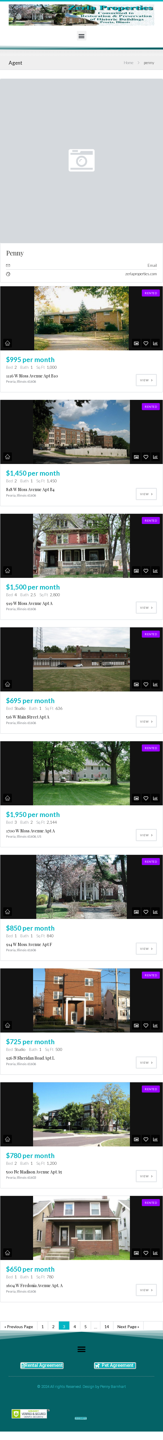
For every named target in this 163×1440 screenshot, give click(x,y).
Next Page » (128, 1319)
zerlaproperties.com (141, 273)
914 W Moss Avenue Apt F (29, 941)
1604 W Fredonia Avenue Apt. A (34, 1279)
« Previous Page (18, 1319)
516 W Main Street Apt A (27, 715)
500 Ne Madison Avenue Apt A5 (34, 1167)
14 (106, 1319)
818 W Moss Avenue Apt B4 (30, 489)
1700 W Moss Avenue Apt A (30, 828)
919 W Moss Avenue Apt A (29, 602)
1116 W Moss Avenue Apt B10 (32, 376)
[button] (81, 35)
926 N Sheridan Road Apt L (30, 1054)
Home (128, 62)
